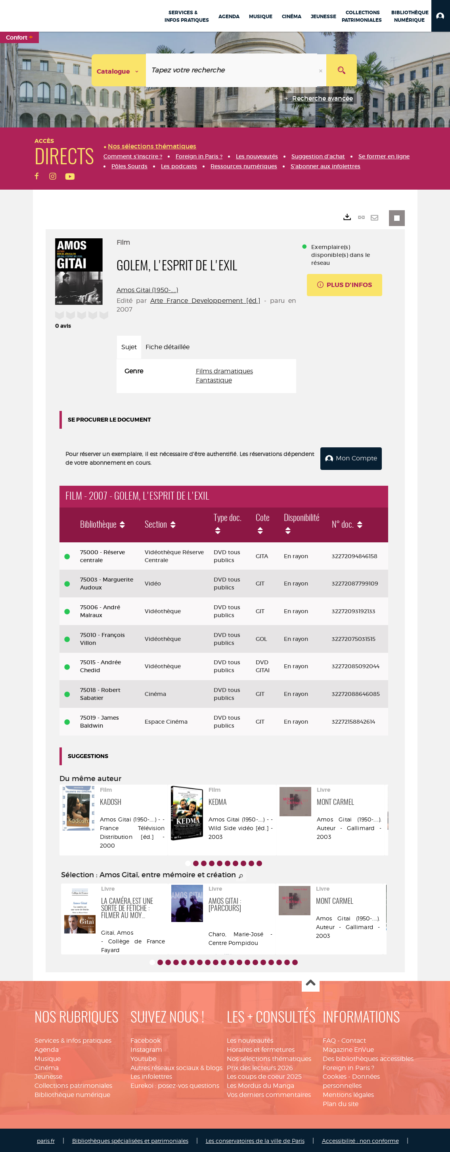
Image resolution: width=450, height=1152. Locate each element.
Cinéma (46, 1066)
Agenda (46, 1048)
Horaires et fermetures (261, 1048)
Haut (311, 981)
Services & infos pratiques (72, 1039)
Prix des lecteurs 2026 (260, 1066)
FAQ (329, 1039)
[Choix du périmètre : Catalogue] (119, 70)
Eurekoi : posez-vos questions (174, 1084)
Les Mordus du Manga (260, 1084)
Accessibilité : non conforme (360, 1139)
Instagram (146, 1048)
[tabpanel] (206, 376)
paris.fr (46, 1139)
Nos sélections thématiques (269, 1057)
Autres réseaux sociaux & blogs (176, 1066)
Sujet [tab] (129, 347)
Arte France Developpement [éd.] (205, 300)
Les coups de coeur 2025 (264, 1075)
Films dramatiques (224, 371)
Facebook (145, 1039)
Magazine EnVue (348, 1048)
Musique (47, 1057)
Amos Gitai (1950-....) (147, 290)
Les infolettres (151, 1075)
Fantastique (214, 380)
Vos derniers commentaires (269, 1093)
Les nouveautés (250, 1039)
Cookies (335, 1075)
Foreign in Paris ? (348, 1066)
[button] (440, 16)
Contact (353, 1039)
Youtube (143, 1057)
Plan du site (340, 1102)
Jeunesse (48, 1075)
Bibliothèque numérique (72, 1093)
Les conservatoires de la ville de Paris (255, 1139)
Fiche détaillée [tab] (168, 347)
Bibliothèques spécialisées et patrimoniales (130, 1139)
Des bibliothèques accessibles (368, 1057)
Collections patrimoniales (73, 1084)
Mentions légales (348, 1093)
